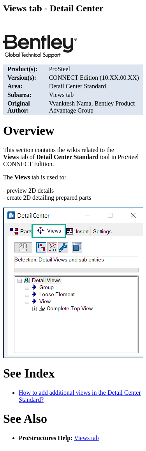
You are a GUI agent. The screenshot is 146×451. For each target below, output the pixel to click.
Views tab (86, 438)
